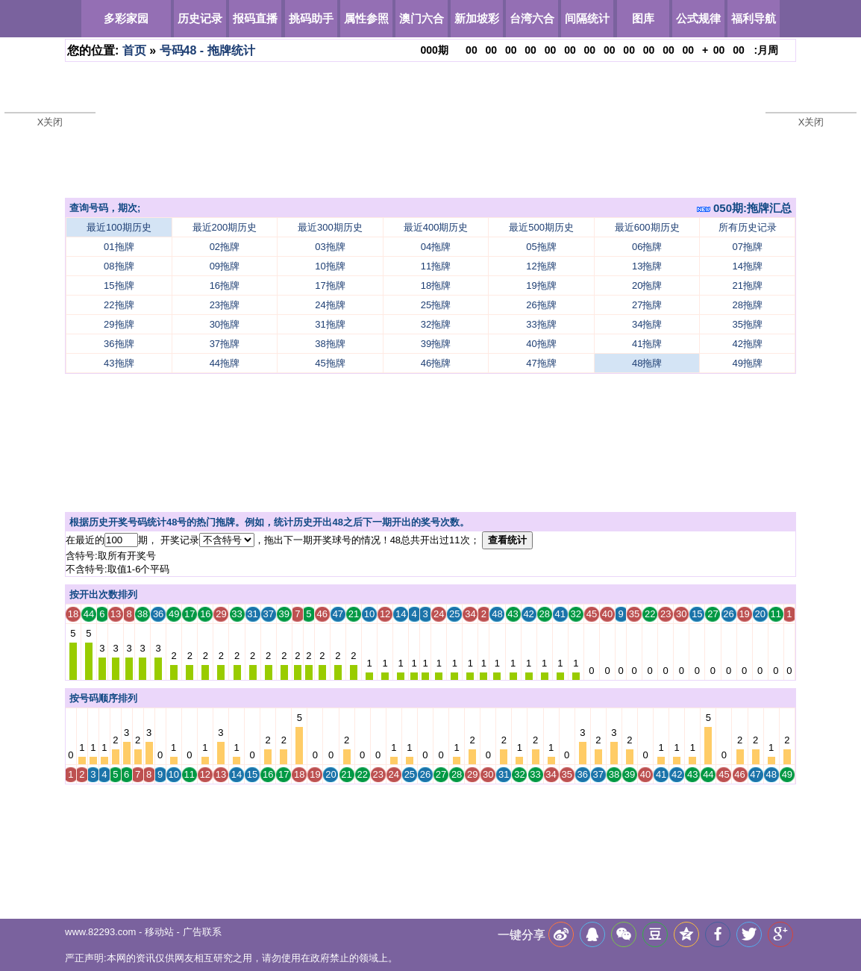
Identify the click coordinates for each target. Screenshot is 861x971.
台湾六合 (532, 18)
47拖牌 (541, 363)
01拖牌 (119, 246)
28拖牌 (748, 304)
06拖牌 (647, 246)
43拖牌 (119, 363)
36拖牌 (119, 343)
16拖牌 (224, 285)
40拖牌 (541, 343)
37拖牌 (224, 343)
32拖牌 (436, 324)
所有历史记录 (747, 227)
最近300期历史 (330, 227)
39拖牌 (436, 343)
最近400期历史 (436, 227)
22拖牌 (119, 304)
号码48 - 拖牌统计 (207, 50)
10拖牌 (330, 266)
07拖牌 (748, 246)
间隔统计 (587, 18)
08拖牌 (119, 266)
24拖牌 (330, 304)
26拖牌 (541, 304)
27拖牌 (647, 304)
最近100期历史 (119, 227)
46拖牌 (436, 363)
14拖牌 (748, 266)
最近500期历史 (541, 227)
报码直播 (255, 18)
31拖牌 (330, 324)
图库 (643, 18)
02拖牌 (224, 246)
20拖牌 (647, 285)
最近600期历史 (647, 227)
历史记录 (200, 18)
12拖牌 (541, 266)
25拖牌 (436, 304)
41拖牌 (647, 343)
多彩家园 (126, 18)
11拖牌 (436, 266)
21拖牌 (748, 285)
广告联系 (202, 931)
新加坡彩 (476, 18)
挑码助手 (311, 18)
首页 (134, 50)
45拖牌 (330, 363)
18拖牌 (436, 285)
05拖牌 (541, 246)
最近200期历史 (224, 227)
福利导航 (753, 18)
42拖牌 (748, 343)
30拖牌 (224, 324)
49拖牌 (748, 363)
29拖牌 (119, 324)
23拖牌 (224, 304)
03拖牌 (330, 246)
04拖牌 (436, 246)
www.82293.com (100, 931)
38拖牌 (330, 343)
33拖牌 (541, 324)
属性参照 (366, 18)
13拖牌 (647, 266)
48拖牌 (647, 363)
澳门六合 (421, 18)
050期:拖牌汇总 (744, 208)
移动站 (159, 931)
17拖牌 (330, 285)
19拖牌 (541, 285)
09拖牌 (224, 266)
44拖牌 (224, 363)
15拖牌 (119, 285)
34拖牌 (647, 324)
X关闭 (50, 122)
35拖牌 (748, 324)
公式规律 (698, 18)
